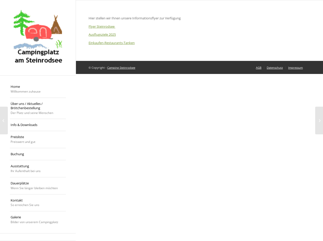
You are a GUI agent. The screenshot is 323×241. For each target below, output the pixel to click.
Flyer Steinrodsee (102, 26)
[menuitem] (38, 89)
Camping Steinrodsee (121, 67)
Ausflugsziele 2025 (102, 34)
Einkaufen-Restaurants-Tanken (112, 43)
